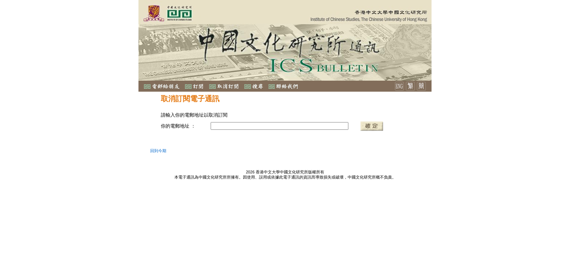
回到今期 (158, 150)
